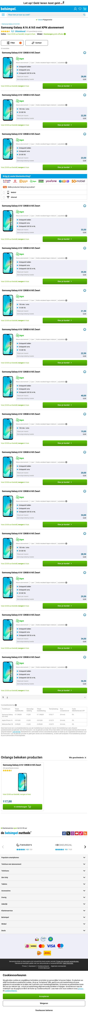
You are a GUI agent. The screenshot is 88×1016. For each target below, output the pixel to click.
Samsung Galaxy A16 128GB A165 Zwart (21, 52)
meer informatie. (68, 963)
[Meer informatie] (66, 63)
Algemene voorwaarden (58, 966)
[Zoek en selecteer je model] (46, 15)
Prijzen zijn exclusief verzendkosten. (67, 961)
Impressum (32, 966)
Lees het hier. (16, 732)
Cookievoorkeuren (43, 966)
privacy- (81, 989)
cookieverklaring (11, 991)
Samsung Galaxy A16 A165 (11, 24)
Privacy (24, 966)
